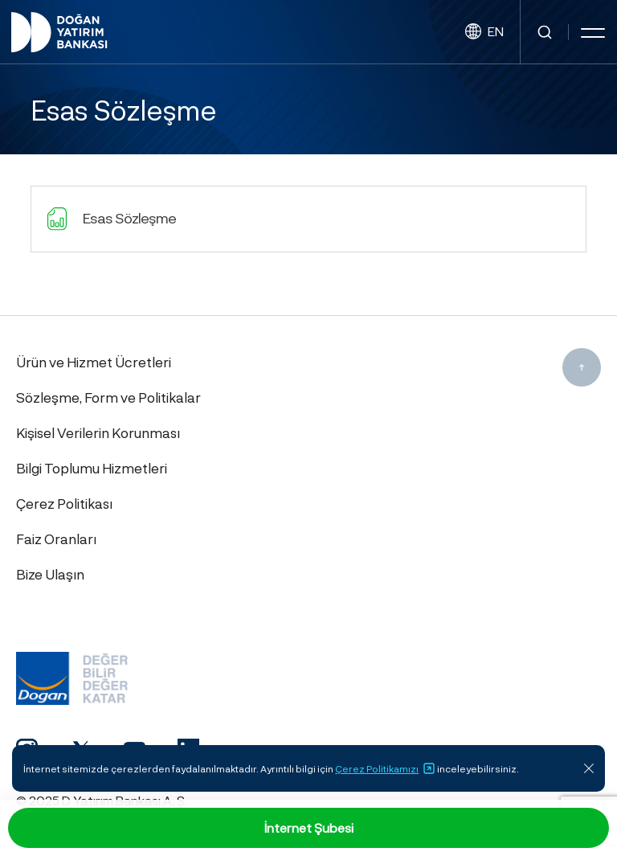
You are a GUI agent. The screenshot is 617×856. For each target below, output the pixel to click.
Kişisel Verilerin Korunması (98, 432)
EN (484, 31)
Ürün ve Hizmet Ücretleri (93, 362)
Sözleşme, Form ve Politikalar (108, 397)
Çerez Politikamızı (385, 768)
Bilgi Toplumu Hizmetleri (91, 468)
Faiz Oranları (56, 538)
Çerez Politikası (64, 503)
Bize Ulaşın (50, 574)
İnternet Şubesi (308, 827)
